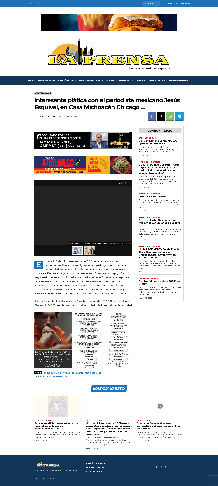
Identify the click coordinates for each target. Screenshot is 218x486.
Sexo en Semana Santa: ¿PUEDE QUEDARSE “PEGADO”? (158, 142)
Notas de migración (149, 162)
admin (74, 116)
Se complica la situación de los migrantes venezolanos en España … (160, 223)
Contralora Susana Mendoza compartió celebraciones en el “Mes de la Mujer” (158, 426)
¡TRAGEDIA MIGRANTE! (152, 196)
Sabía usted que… (148, 138)
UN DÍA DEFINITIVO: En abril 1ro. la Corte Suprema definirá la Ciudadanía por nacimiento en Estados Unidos (159, 253)
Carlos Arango (52, 373)
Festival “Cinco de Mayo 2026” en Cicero (159, 282)
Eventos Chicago (43, 93)
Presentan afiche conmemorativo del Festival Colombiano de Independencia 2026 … (56, 426)
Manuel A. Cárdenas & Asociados (52, 376)
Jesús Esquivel (93, 373)
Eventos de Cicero (148, 278)
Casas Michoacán (73, 373)
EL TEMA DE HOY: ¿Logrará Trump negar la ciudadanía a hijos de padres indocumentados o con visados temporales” (159, 168)
